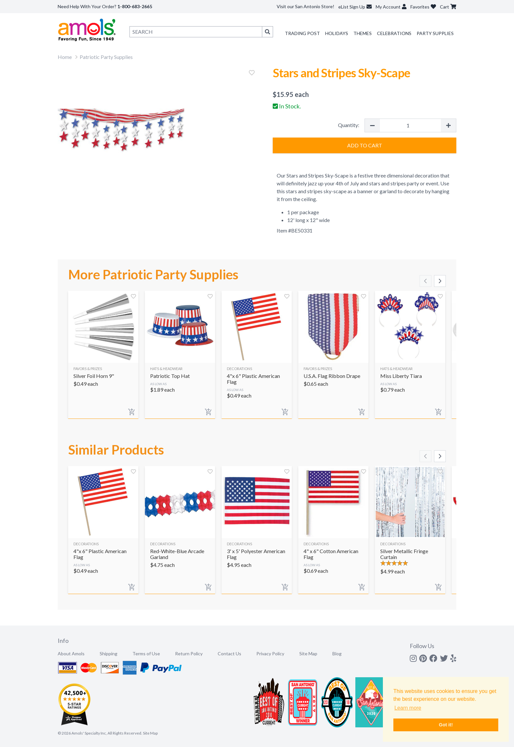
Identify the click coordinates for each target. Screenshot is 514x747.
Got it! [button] (446, 724)
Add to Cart (364, 145)
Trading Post (302, 33)
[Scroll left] (425, 281)
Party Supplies (435, 33)
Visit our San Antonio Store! (305, 6)
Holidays (336, 33)
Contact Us (229, 653)
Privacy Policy (270, 653)
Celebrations (394, 33)
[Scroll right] (440, 281)
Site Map (308, 653)
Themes (362, 33)
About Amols (71, 653)
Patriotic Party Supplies (106, 57)
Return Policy (189, 653)
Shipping (108, 653)
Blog (337, 653)
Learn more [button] (407, 708)
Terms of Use (146, 653)
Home (65, 57)
